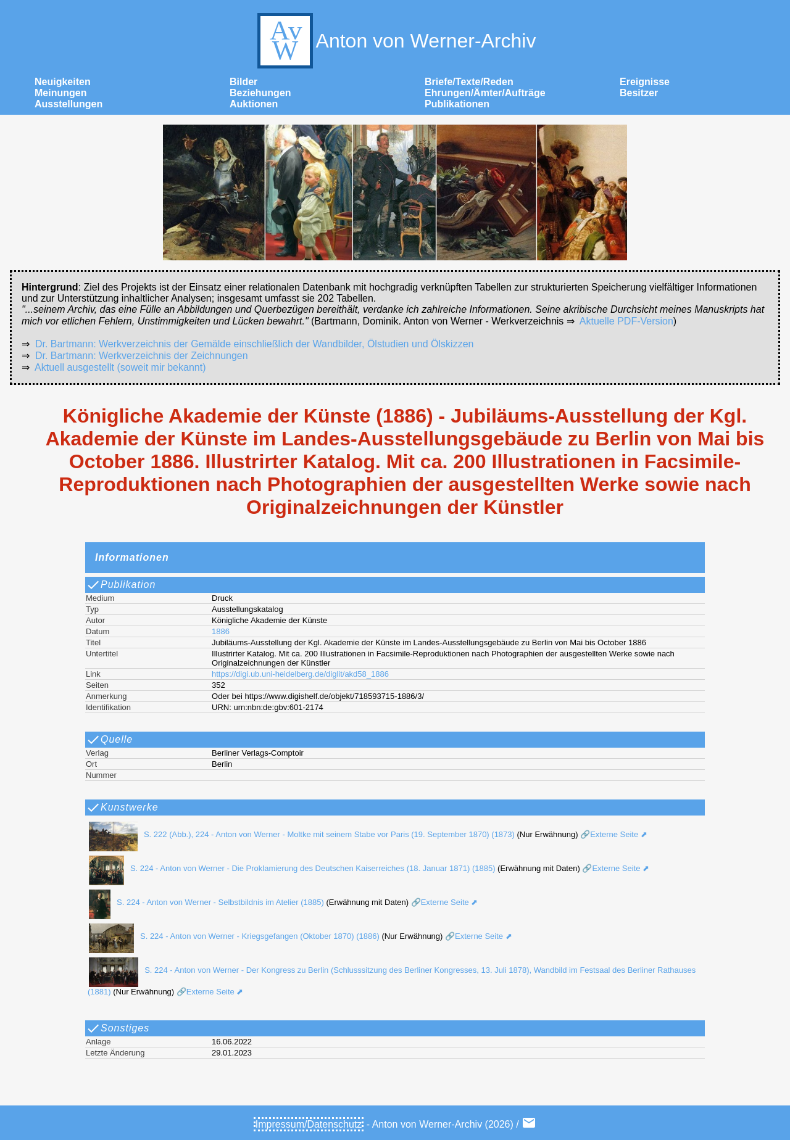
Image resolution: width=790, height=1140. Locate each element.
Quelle (109, 739)
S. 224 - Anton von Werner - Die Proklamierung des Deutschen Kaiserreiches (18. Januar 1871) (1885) (289, 868)
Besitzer (639, 93)
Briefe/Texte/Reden (469, 81)
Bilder (243, 81)
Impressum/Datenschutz (309, 1124)
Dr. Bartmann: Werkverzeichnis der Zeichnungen (141, 355)
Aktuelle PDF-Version (626, 321)
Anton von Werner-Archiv (395, 41)
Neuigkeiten (63, 81)
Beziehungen (260, 93)
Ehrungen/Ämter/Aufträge (485, 93)
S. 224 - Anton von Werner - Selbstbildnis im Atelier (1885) (203, 902)
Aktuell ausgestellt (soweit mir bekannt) (120, 367)
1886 (221, 631)
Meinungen (60, 93)
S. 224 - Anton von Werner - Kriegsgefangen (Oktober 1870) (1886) (231, 936)
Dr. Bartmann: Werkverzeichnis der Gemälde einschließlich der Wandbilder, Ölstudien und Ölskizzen (254, 344)
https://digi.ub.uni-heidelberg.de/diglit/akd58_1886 (300, 674)
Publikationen (457, 104)
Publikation (121, 584)
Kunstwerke (122, 807)
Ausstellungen (68, 104)
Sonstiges (117, 1028)
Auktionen (254, 104)
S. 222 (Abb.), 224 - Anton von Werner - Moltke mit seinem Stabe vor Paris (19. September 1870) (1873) (299, 834)
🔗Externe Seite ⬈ (612, 834)
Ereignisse (645, 81)
